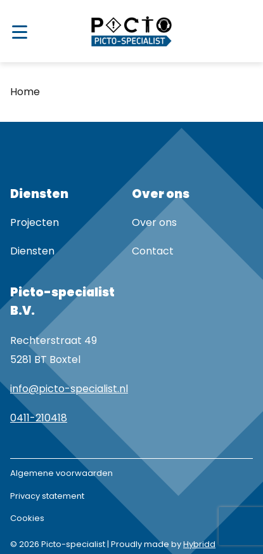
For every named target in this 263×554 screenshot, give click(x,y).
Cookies (27, 518)
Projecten (34, 222)
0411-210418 (38, 418)
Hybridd (199, 544)
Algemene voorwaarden (61, 473)
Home (25, 91)
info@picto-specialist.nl (69, 388)
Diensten (32, 251)
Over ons (154, 222)
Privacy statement (47, 496)
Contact (153, 251)
